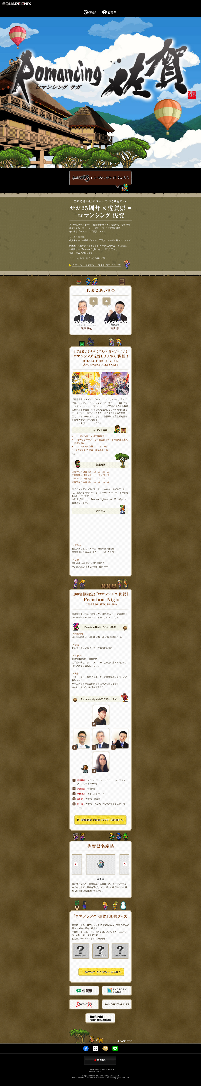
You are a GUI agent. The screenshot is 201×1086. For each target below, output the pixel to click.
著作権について (94, 1069)
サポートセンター (94, 1071)
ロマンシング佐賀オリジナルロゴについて (95, 265)
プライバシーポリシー (108, 1069)
